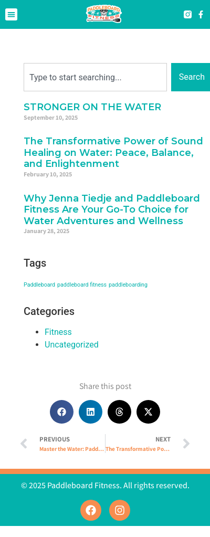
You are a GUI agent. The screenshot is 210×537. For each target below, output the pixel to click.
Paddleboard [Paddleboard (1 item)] (39, 284)
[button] (11, 14)
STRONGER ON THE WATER (92, 107)
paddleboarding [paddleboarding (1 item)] (128, 284)
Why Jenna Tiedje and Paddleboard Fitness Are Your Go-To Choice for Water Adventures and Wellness (112, 210)
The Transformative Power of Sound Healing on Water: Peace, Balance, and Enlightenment (113, 152)
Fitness (58, 332)
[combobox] (95, 77)
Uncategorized (72, 345)
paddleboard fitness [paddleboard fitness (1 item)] (82, 284)
